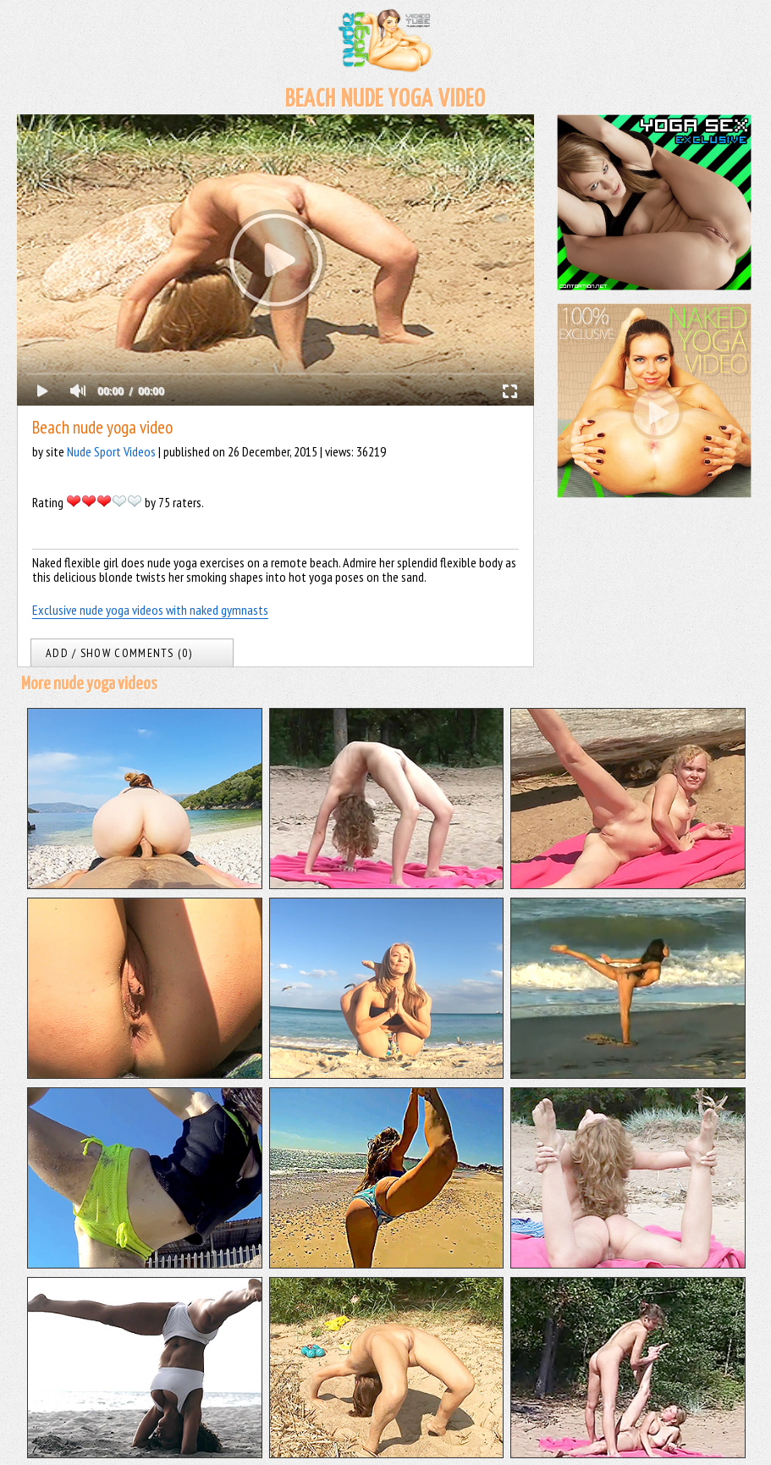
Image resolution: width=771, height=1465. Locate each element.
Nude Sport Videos (111, 451)
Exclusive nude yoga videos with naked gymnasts (150, 609)
